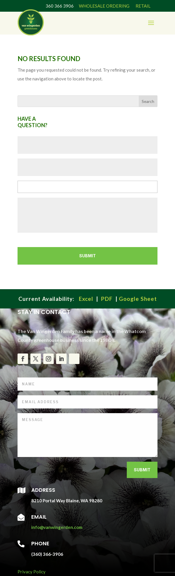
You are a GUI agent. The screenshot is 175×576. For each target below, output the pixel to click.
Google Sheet (138, 298)
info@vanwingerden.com (56, 527)
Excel (86, 298)
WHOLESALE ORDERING (104, 5)
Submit (142, 469)
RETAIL (142, 5)
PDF (106, 298)
